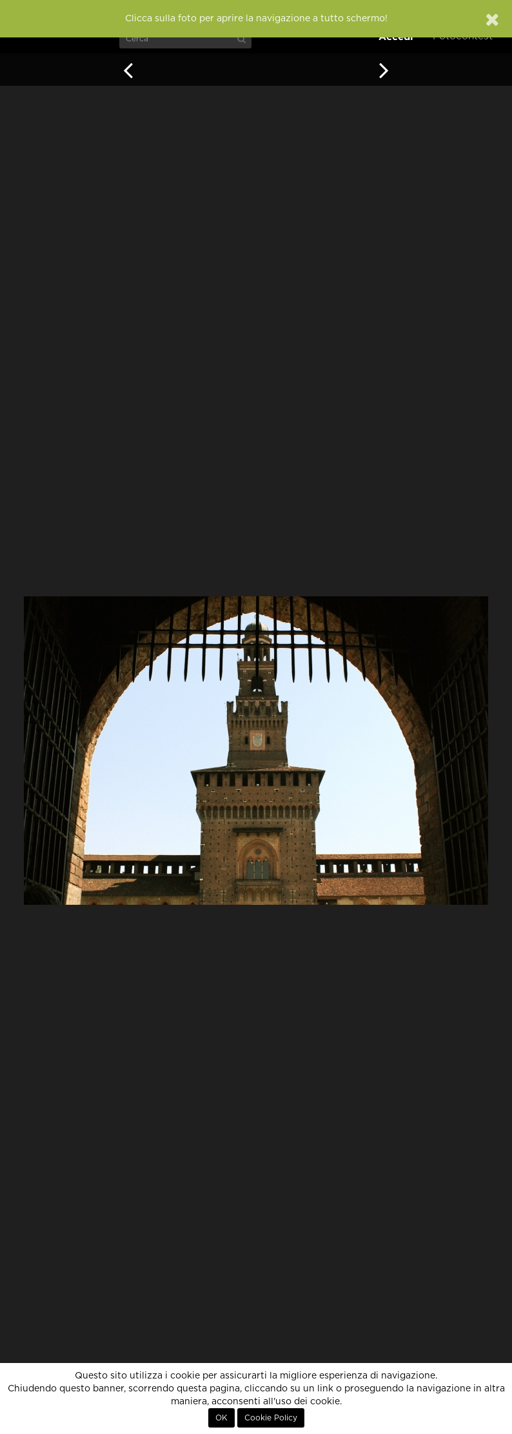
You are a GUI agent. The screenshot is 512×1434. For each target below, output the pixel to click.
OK (221, 1418)
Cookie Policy (270, 1418)
